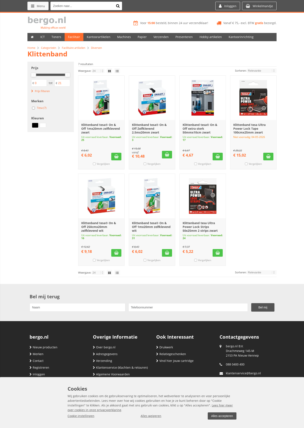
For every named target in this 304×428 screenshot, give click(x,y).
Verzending (102, 361)
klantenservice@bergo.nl (243, 373)
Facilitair (74, 37)
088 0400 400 (235, 364)
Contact (36, 361)
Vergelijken (103, 164)
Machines (124, 37)
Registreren (39, 367)
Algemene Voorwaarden (111, 374)
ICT (42, 37)
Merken (36, 354)
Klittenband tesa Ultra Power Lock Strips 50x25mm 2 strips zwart (200, 227)
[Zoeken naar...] (118, 6)
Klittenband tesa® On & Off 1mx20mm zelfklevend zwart (100, 128)
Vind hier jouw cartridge (175, 361)
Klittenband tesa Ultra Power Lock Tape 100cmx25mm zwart (249, 128)
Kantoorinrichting (241, 37)
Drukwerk (164, 347)
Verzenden (161, 37)
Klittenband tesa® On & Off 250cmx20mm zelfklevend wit (98, 227)
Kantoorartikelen (98, 37)
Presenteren (184, 37)
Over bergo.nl (104, 347)
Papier (142, 37)
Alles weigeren (151, 416)
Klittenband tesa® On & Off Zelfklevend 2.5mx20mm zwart (149, 128)
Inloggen (37, 374)
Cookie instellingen (81, 416)
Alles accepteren (222, 416)
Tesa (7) (41, 108)
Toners (56, 37)
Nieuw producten (43, 347)
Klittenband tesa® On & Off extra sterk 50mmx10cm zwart (200, 128)
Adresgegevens (105, 354)
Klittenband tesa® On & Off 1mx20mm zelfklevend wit (151, 227)
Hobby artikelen (211, 37)
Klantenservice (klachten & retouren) (120, 367)
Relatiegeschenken (171, 354)
